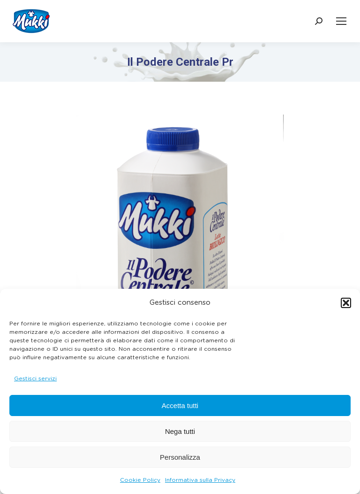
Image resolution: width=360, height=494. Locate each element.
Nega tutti (180, 431)
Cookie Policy (140, 480)
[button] (346, 303)
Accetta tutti (180, 405)
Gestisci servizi (35, 378)
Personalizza (180, 457)
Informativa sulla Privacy (200, 480)
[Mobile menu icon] (341, 21)
